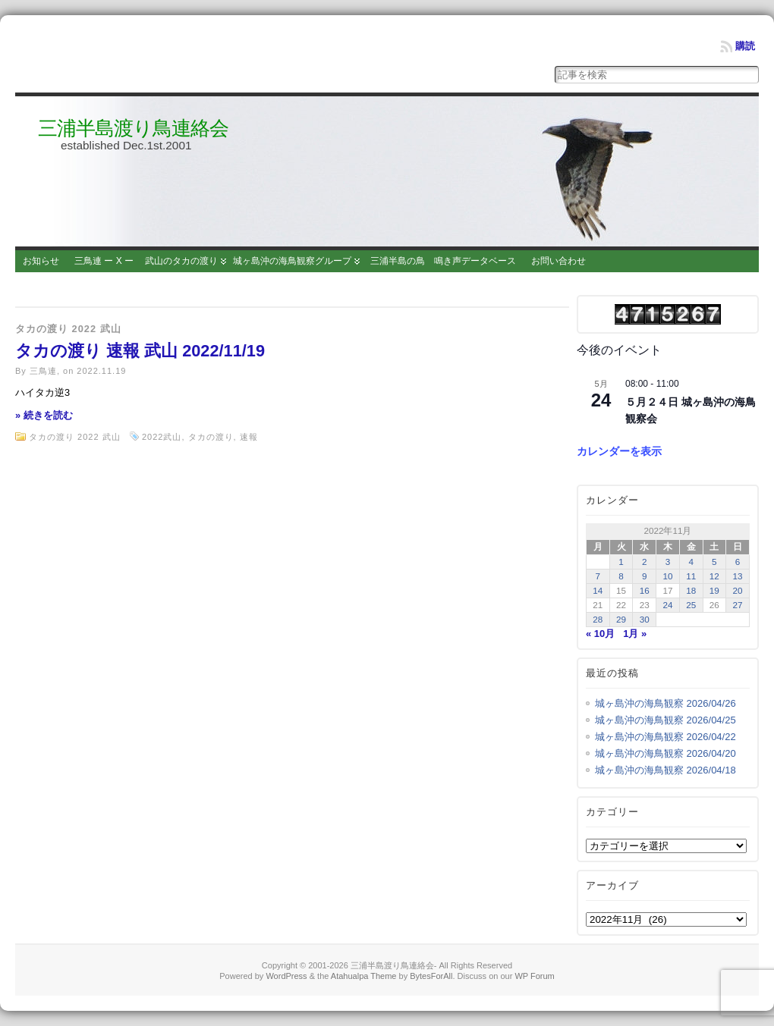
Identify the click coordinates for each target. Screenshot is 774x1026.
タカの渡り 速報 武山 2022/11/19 (140, 350)
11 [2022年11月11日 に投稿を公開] (691, 576)
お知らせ (41, 261)
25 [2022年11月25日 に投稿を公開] (691, 605)
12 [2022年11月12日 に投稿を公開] (714, 576)
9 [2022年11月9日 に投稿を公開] (644, 576)
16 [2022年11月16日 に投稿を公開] (645, 590)
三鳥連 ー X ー (104, 261)
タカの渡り (211, 436)
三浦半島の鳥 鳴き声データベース (443, 261)
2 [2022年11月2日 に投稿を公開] (644, 561)
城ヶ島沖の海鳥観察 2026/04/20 (665, 753)
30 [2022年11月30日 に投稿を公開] (645, 619)
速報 (249, 436)
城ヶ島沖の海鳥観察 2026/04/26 (665, 703)
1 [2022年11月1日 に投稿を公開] (621, 561)
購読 (745, 46)
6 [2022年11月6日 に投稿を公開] (738, 561)
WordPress (286, 976)
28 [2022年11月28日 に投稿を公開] (598, 619)
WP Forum (534, 976)
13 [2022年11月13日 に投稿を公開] (738, 576)
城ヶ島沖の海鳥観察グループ (292, 261)
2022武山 (161, 436)
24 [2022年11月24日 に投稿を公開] (667, 605)
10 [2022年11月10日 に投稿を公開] (667, 576)
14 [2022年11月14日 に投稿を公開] (598, 590)
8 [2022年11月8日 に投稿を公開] (621, 576)
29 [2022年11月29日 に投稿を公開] (621, 619)
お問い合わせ (558, 261)
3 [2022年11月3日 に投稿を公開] (668, 561)
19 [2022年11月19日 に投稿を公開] (714, 590)
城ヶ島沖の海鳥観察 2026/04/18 (665, 770)
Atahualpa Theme (364, 976)
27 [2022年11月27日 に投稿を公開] (738, 605)
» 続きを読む (44, 415)
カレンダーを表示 (619, 451)
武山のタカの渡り (181, 261)
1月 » (635, 633)
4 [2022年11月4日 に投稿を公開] (691, 561)
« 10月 (600, 633)
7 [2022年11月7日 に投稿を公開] (598, 576)
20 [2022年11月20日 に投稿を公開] (738, 590)
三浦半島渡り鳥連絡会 (133, 128)
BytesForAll (431, 976)
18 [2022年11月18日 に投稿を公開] (691, 590)
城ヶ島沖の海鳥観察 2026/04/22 (665, 736)
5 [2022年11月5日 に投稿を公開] (714, 561)
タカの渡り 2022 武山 (68, 328)
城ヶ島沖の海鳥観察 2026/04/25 (665, 720)
